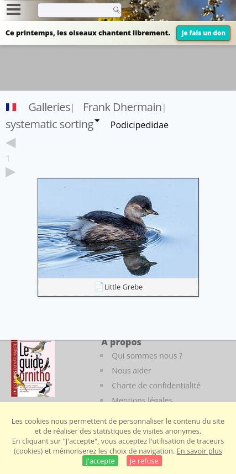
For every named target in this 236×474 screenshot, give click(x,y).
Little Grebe (123, 287)
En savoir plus (199, 451)
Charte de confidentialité (156, 385)
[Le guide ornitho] (33, 366)
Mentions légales (142, 400)
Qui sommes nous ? (147, 355)
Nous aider (131, 370)
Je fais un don (203, 33)
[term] (71, 9)
